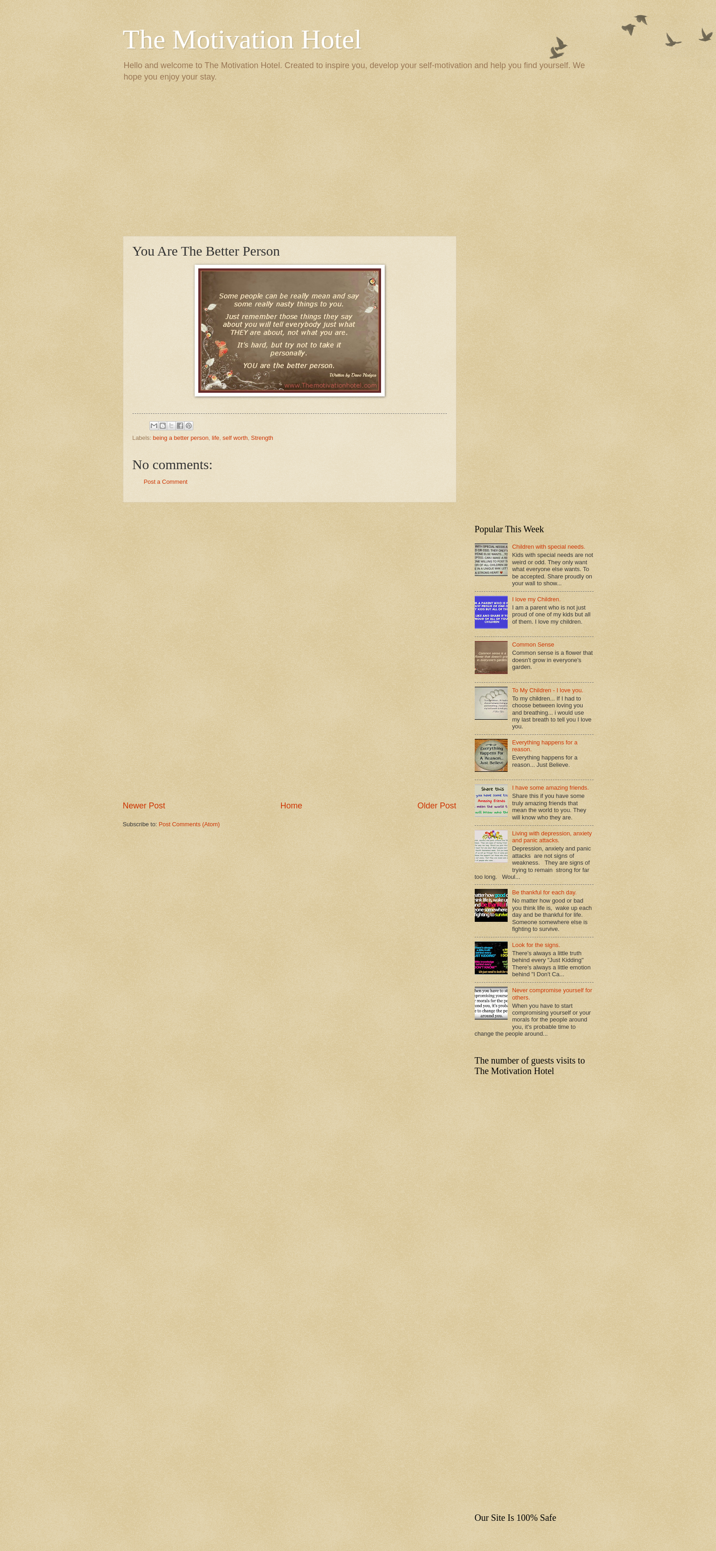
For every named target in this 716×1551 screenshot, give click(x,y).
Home (291, 805)
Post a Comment (166, 481)
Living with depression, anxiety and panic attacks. (552, 837)
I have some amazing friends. (550, 787)
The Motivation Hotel (242, 39)
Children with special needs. (548, 546)
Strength (262, 437)
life (215, 437)
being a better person (181, 437)
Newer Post (144, 805)
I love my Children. (536, 599)
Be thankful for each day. (544, 892)
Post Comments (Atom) (189, 824)
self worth (235, 437)
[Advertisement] (358, 158)
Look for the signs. (536, 944)
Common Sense (533, 644)
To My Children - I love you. (547, 690)
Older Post (436, 805)
